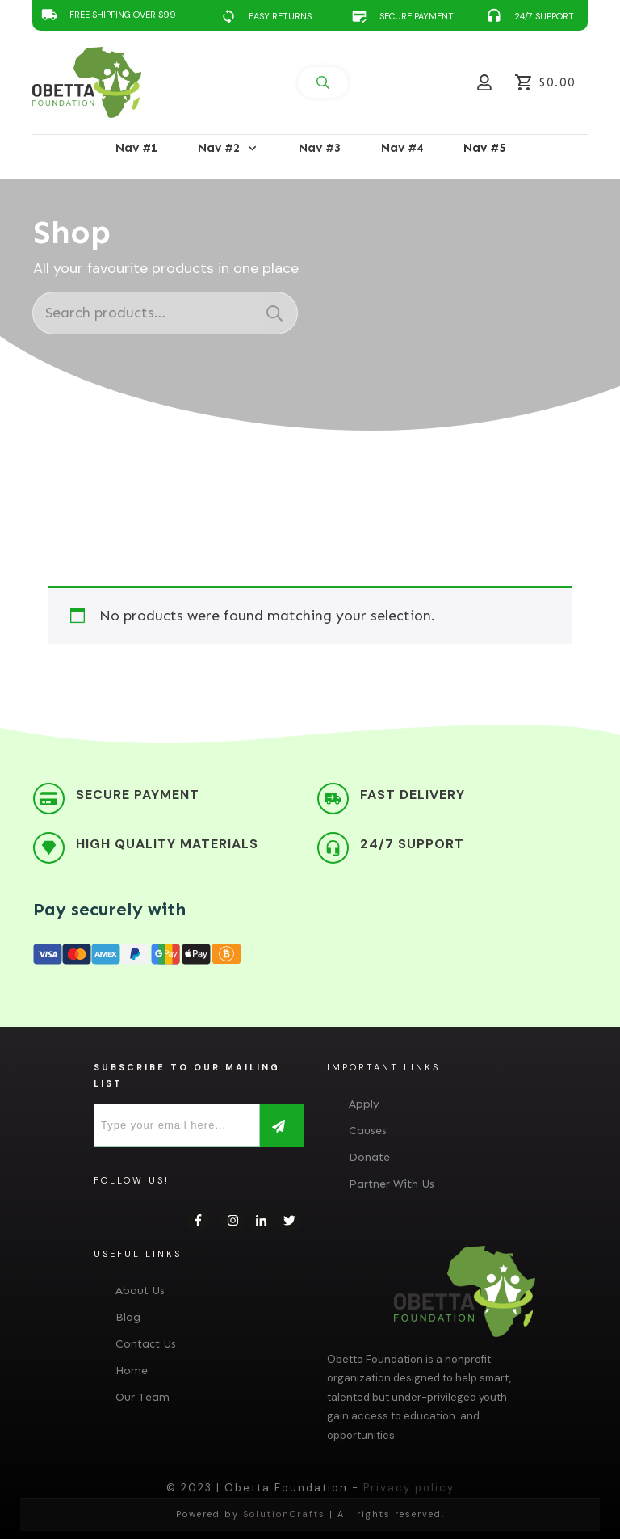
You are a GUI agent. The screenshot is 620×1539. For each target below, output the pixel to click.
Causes (368, 1130)
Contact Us (145, 1344)
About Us (140, 1290)
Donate (369, 1157)
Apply (364, 1104)
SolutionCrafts (284, 1514)
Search (274, 313)
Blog (127, 1317)
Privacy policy (409, 1488)
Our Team (142, 1397)
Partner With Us (391, 1184)
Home (131, 1370)
